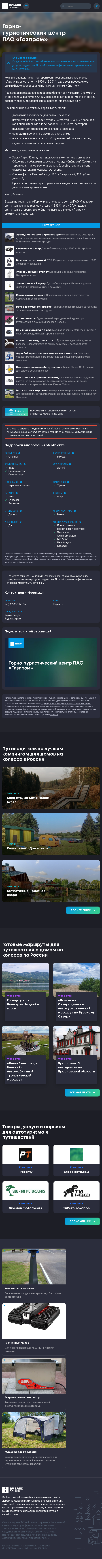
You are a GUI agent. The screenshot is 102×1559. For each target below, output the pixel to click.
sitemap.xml (45, 1545)
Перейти (58, 604)
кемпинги (54, 715)
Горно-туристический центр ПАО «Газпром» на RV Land (66, 703)
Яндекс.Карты (13, 618)
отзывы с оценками (56, 410)
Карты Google (12, 615)
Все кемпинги (83, 910)
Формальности (29, 1545)
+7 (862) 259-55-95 (15, 604)
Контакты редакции (10, 1545)
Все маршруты (82, 1092)
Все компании (82, 1221)
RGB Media (42, 1548)
